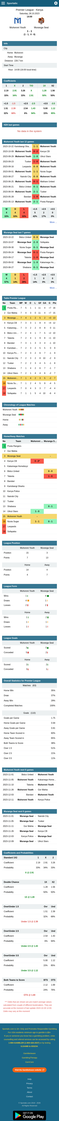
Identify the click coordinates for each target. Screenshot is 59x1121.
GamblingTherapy (29, 1058)
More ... (53, 222)
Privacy (29, 1083)
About (29, 1092)
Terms (29, 1088)
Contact (29, 1096)
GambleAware (29, 1053)
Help (29, 1079)
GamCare (29, 1062)
